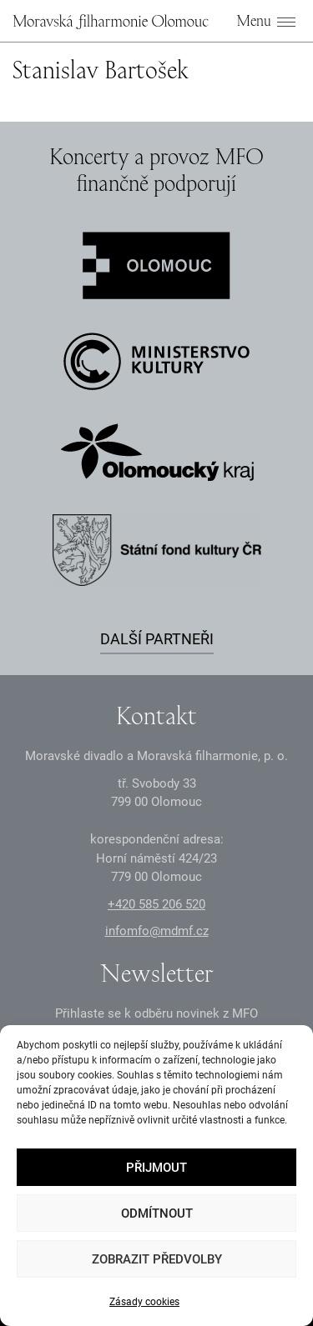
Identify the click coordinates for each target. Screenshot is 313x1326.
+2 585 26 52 (156, 904)
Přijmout (156, 1167)
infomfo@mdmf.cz (157, 930)
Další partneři (157, 639)
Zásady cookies (144, 1302)
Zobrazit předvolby (157, 1259)
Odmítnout (157, 1213)
